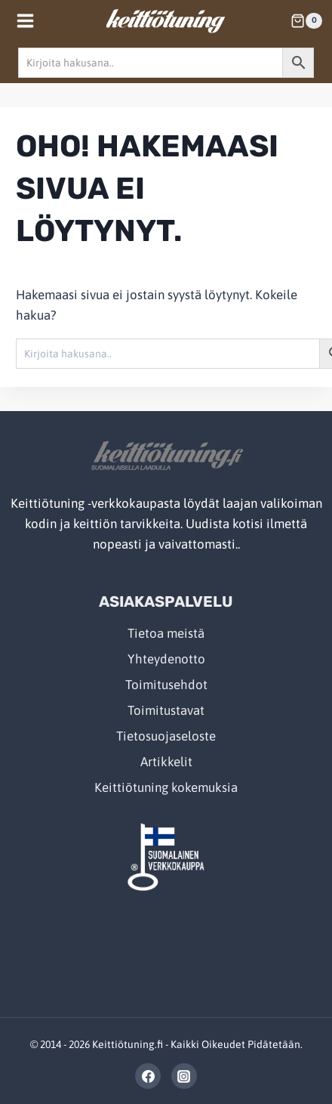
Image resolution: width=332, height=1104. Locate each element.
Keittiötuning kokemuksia (166, 787)
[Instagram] (184, 1076)
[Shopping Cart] (306, 21)
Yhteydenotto (166, 658)
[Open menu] (26, 20)
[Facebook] (148, 1076)
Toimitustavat (166, 710)
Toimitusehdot (166, 684)
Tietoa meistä (166, 633)
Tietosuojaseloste (166, 736)
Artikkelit (166, 761)
